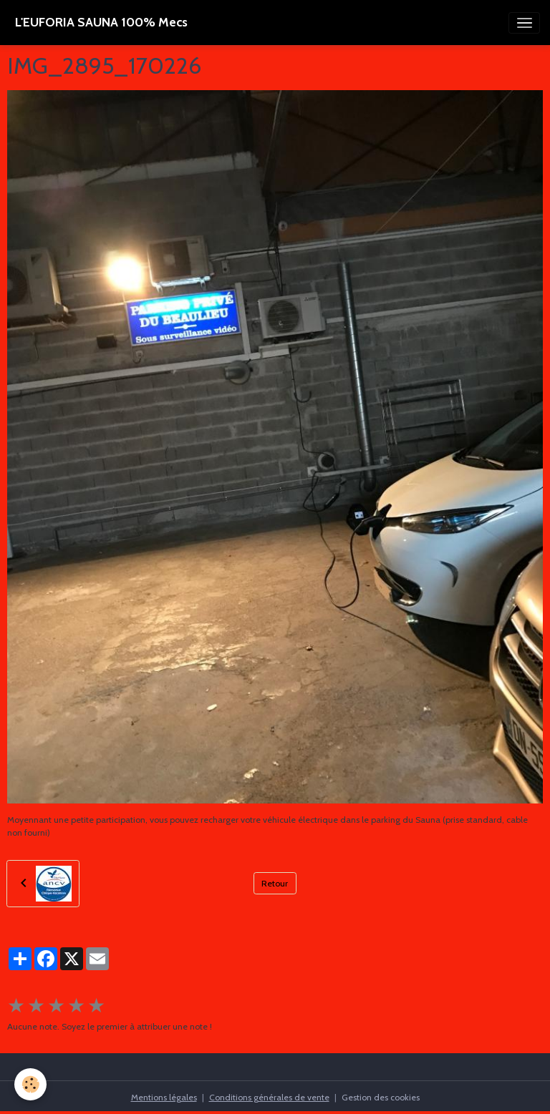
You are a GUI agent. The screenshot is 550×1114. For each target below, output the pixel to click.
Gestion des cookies (381, 1097)
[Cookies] (30, 1084)
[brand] (101, 22)
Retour (274, 883)
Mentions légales (164, 1097)
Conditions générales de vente (269, 1097)
